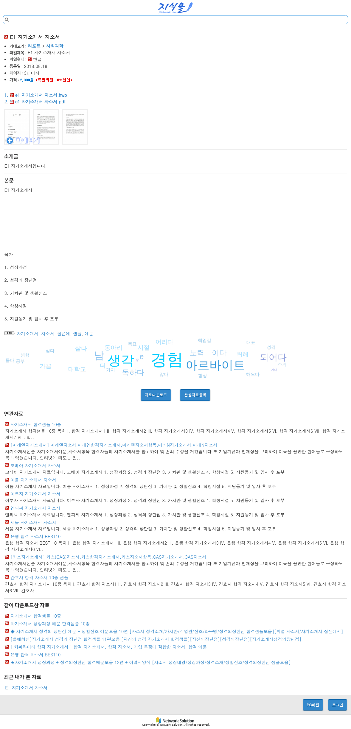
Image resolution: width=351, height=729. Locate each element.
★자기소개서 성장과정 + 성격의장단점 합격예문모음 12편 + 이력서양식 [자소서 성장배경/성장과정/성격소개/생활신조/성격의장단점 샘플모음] (150, 662)
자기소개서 (27, 334)
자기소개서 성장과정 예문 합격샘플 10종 (50, 624)
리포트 (34, 46)
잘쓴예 (63, 334)
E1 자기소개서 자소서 (26, 688)
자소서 (47, 334)
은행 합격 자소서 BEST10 (35, 536)
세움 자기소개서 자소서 (33, 522)
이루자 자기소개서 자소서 (35, 494)
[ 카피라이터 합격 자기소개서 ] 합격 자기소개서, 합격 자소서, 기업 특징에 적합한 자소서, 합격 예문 (108, 647)
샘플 (77, 334)
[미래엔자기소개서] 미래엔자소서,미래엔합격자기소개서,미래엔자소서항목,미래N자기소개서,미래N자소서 (113, 445)
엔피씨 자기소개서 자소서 (35, 508)
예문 (89, 334)
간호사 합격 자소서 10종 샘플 (39, 577)
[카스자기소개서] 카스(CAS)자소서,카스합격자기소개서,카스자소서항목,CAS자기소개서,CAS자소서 (108, 557)
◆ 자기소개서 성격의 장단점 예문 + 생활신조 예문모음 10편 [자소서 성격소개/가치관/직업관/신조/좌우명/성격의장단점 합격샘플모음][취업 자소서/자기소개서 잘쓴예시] (176, 631)
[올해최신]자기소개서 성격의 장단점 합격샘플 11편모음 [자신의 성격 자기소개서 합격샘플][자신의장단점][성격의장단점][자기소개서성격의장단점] (155, 639)
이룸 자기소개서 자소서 (33, 480)
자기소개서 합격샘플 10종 (35, 424)
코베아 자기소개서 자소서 (35, 465)
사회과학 (54, 46)
